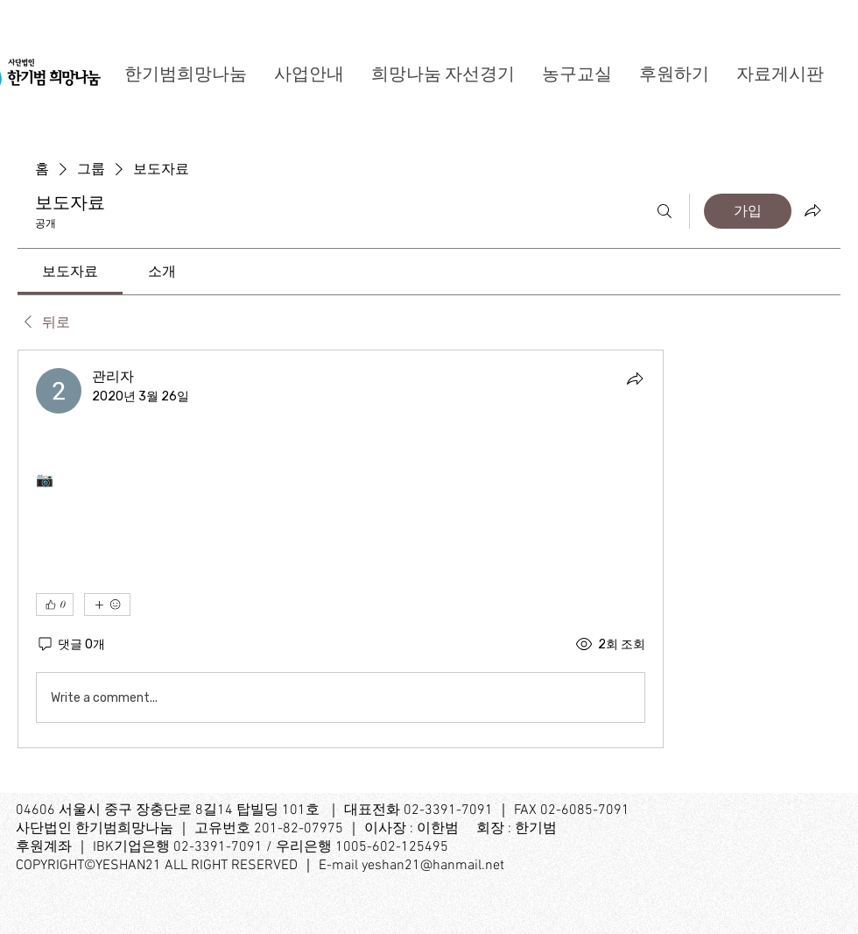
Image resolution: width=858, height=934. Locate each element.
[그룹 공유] (812, 210)
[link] (70, 271)
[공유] (634, 378)
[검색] (664, 211)
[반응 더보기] (107, 604)
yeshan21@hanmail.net (433, 865)
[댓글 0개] (70, 644)
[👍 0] (55, 604)
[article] (341, 549)
